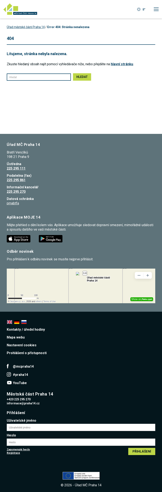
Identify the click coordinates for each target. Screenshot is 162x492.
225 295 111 (16, 168)
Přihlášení (141, 451)
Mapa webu (16, 337)
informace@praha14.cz (23, 403)
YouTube (20, 383)
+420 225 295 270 (19, 399)
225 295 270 (16, 192)
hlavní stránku (122, 64)
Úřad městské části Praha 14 (26, 27)
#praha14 (20, 375)
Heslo (11, 435)
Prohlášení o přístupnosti (27, 353)
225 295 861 (16, 180)
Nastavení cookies (21, 345)
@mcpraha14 (23, 366)
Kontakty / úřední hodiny (26, 330)
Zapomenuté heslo (18, 449)
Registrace (13, 452)
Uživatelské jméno (21, 421)
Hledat (82, 77)
